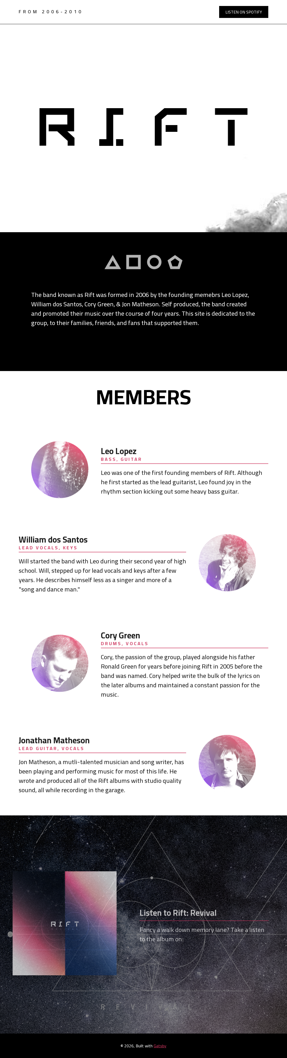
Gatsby (160, 1046)
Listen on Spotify (243, 12)
